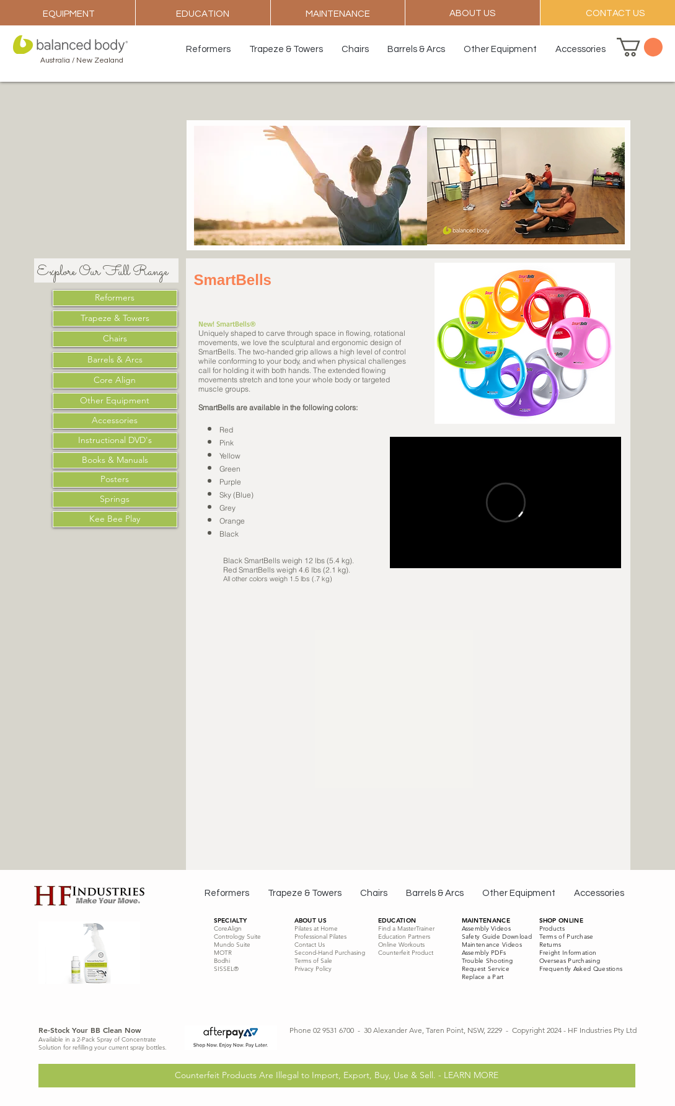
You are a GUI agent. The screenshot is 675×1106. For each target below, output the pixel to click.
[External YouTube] (505, 671)
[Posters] (115, 480)
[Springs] (115, 499)
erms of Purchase (568, 937)
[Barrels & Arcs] (115, 360)
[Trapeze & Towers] (115, 318)
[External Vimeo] (505, 502)
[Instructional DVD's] (115, 440)
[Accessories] (115, 421)
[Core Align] (115, 380)
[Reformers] (115, 298)
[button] (640, 47)
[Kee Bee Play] (115, 519)
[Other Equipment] (115, 401)
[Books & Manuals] (115, 460)
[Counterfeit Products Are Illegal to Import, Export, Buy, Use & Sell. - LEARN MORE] (337, 1075)
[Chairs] (115, 339)
